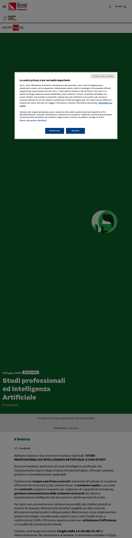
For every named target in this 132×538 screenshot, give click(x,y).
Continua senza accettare (102, 76)
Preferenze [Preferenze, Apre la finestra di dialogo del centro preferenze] (54, 131)
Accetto (75, 131)
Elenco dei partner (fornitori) (33, 121)
